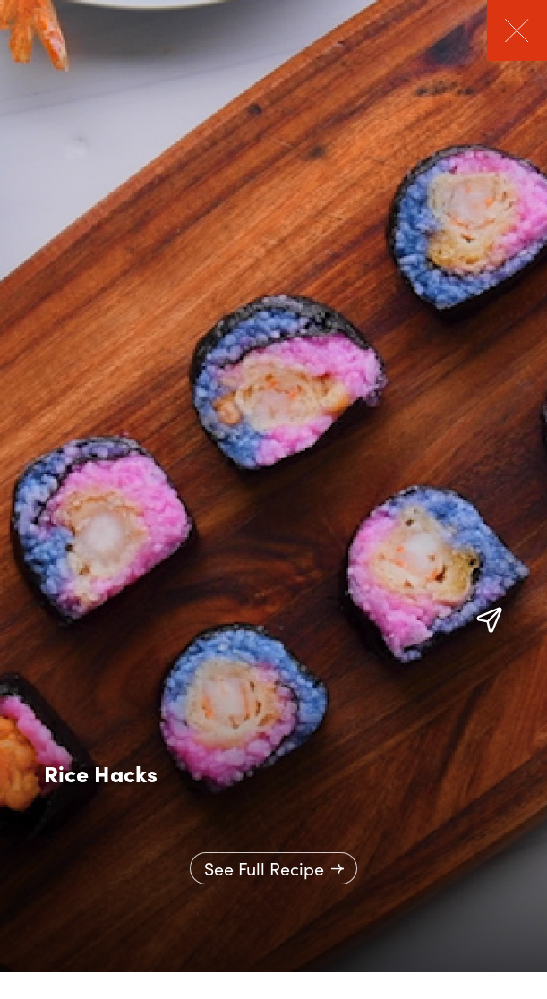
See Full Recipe (264, 868)
